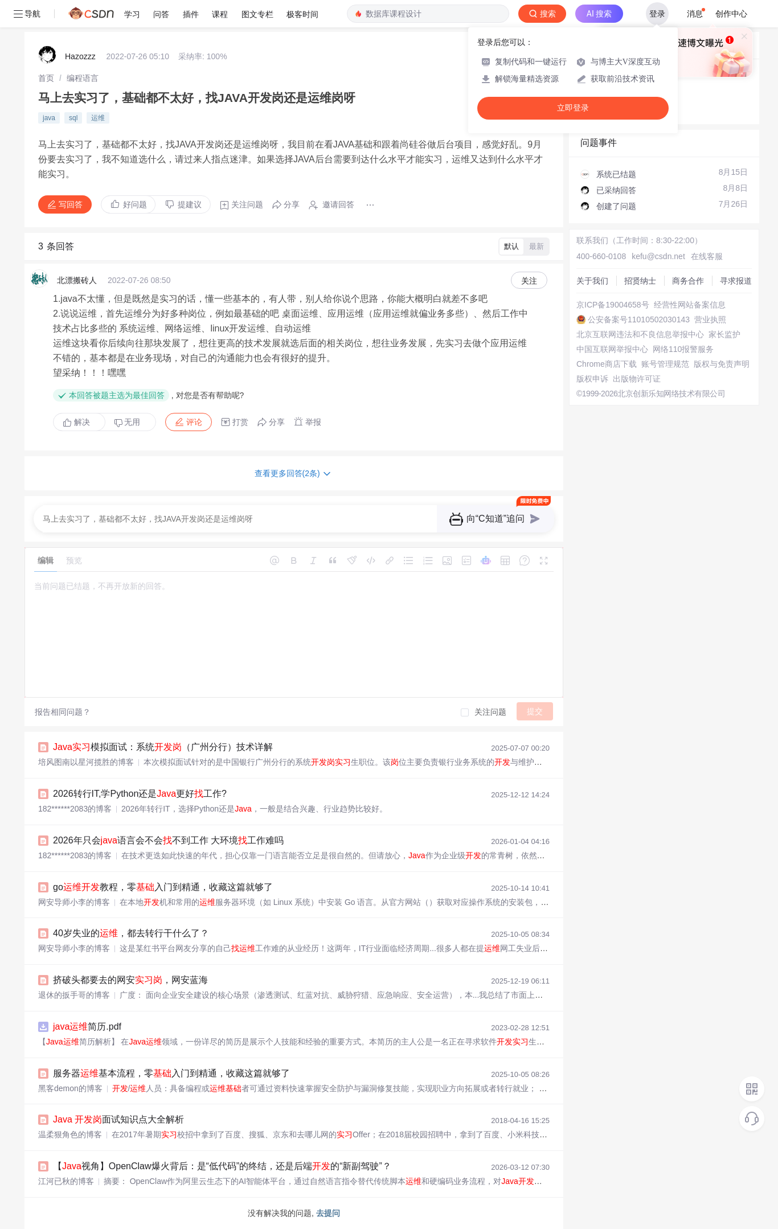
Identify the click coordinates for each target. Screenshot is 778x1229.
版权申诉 (592, 378)
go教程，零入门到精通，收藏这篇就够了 (163, 887)
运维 (98, 118)
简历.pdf (87, 1026)
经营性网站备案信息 (690, 304)
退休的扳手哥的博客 (74, 994)
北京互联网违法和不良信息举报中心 (640, 334)
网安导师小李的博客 (74, 902)
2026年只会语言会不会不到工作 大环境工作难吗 (168, 840)
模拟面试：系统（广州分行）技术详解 (163, 747)
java (49, 118)
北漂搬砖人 (77, 280)
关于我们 (592, 280)
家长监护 (724, 334)
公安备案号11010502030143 (639, 319)
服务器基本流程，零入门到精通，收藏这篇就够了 (171, 1073)
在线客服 (707, 256)
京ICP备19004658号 (612, 304)
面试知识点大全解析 (118, 1119)
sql (73, 118)
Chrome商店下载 (606, 363)
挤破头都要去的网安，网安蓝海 (130, 980)
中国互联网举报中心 (612, 349)
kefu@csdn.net (658, 256)
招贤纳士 (640, 280)
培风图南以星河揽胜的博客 (86, 762)
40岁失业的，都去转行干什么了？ (131, 933)
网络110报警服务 (683, 349)
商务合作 (688, 280)
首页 (46, 78)
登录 (657, 13)
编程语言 (83, 78)
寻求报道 (736, 280)
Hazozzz (80, 56)
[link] (46, 78)
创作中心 (731, 13)
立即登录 (573, 108)
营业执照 (710, 319)
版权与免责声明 (722, 363)
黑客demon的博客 (70, 1088)
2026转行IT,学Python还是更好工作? (140, 793)
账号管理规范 (665, 363)
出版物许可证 (637, 378)
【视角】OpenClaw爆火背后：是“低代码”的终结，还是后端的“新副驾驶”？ (222, 1166)
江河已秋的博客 (66, 1181)
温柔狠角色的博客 (70, 1134)
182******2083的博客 (75, 808)
